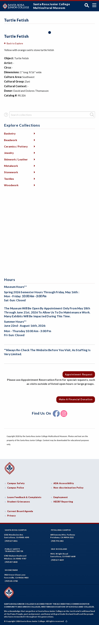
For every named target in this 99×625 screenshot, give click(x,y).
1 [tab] (49, 32)
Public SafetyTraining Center (14, 550)
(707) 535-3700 (11, 581)
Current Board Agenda (20, 511)
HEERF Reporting (63, 501)
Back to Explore (15, 43)
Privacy (11, 515)
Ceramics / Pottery (16, 146)
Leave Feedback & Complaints (24, 497)
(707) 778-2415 (57, 541)
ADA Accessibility (63, 483)
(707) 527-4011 (11, 541)
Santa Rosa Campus (16, 530)
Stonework (11, 172)
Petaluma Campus (61, 530)
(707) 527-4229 (57, 560)
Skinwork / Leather (16, 159)
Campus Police (15, 487)
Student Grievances (18, 501)
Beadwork (10, 140)
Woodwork (11, 185)
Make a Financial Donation (76, 399)
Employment (60, 497)
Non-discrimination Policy (68, 487)
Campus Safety (16, 483)
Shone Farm (11, 570)
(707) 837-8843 (11, 562)
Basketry (10, 133)
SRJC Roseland (59, 549)
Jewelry (9, 152)
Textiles (9, 178)
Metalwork (11, 165)
